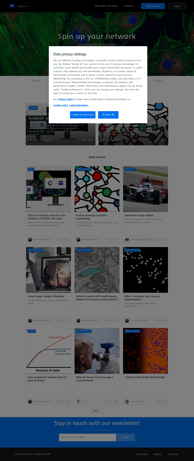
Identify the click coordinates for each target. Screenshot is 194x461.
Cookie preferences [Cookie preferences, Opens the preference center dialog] (83, 115)
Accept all (108, 115)
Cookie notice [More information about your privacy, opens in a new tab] (60, 105)
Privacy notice (65, 99)
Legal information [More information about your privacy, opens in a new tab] (78, 105)
